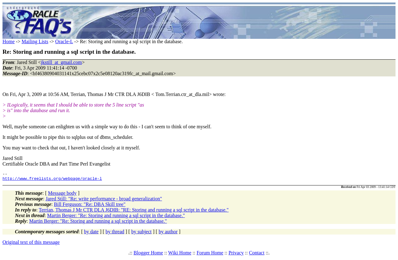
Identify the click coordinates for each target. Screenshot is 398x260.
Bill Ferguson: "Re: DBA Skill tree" (89, 206)
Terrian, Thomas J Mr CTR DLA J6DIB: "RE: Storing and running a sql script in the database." (134, 211)
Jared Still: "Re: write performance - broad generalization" (104, 200)
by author (168, 233)
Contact (257, 254)
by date (91, 233)
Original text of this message (31, 244)
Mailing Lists (34, 41)
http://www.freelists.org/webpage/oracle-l (52, 180)
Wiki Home (179, 254)
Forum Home (210, 254)
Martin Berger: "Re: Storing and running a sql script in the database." (116, 217)
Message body (62, 195)
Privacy (236, 254)
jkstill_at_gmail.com (61, 62)
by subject (141, 233)
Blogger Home (148, 254)
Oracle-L (64, 41)
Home (8, 41)
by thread (115, 233)
